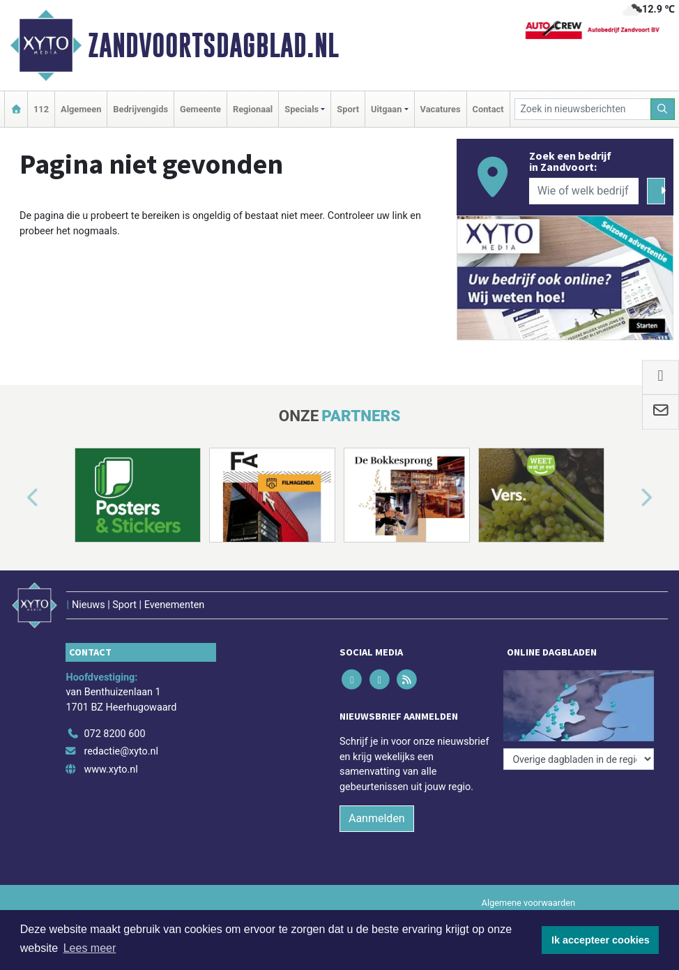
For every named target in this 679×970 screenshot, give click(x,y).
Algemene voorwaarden (528, 902)
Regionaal (253, 109)
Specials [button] (301, 109)
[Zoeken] (663, 109)
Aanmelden (377, 818)
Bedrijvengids (140, 109)
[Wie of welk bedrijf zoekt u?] (584, 191)
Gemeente (200, 109)
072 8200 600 (114, 734)
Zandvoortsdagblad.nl (213, 45)
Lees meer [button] (89, 948)
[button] (16, 498)
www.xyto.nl (110, 769)
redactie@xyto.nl (121, 751)
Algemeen (81, 109)
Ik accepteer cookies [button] (600, 940)
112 (41, 109)
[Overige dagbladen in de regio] (578, 759)
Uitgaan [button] (386, 109)
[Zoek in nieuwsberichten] (582, 109)
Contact (488, 109)
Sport (348, 109)
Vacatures (440, 109)
